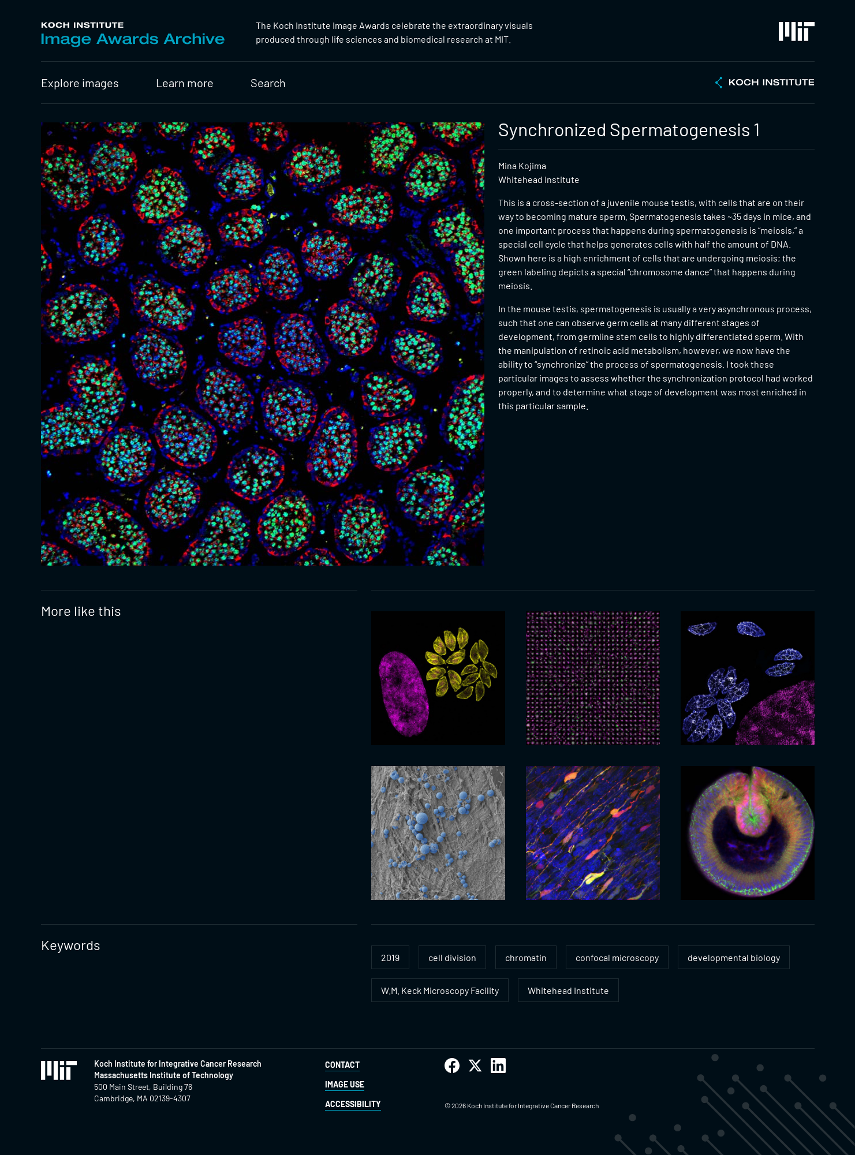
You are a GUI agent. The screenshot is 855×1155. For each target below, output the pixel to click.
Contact (342, 1065)
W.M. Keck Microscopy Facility (440, 990)
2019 (390, 957)
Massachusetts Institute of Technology (163, 1075)
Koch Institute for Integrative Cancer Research (178, 1063)
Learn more (185, 82)
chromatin (526, 957)
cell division (452, 957)
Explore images (80, 82)
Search (268, 82)
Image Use (344, 1084)
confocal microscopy (617, 957)
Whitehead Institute (568, 990)
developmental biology (734, 957)
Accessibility (353, 1104)
